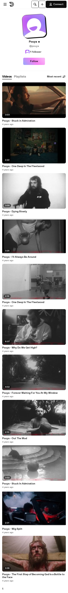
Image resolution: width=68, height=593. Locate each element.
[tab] (7, 76)
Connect (56, 4)
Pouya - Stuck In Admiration (18, 483)
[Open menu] (5, 4)
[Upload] (42, 4)
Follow (34, 61)
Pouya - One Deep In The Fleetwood (23, 166)
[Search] (35, 4)
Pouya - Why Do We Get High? (19, 347)
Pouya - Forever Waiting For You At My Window (30, 393)
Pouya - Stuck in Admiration (18, 120)
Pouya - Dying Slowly (14, 211)
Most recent (56, 76)
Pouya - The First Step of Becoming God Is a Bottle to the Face (33, 576)
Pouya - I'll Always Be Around (19, 257)
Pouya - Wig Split (12, 529)
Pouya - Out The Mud (14, 438)
